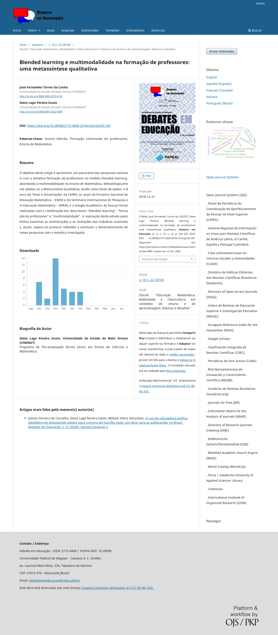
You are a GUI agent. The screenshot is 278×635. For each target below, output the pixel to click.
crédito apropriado (182, 354)
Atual (51, 30)
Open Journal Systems (222, 177)
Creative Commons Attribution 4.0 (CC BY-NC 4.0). (117, 588)
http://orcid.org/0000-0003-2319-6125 (41, 96)
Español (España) (219, 84)
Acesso (260, 3)
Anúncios (158, 30)
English (211, 77)
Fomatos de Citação (155, 259)
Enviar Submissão (221, 51)
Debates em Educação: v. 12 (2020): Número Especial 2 (68, 427)
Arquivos (67, 30)
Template (112, 30)
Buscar (255, 30)
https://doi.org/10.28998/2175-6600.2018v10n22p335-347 (69, 126)
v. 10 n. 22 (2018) (59, 45)
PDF (148, 176)
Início (17, 30)
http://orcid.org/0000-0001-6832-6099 (41, 111)
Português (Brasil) (219, 103)
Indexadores (135, 30)
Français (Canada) (219, 90)
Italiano (211, 97)
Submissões (90, 30)
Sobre (32, 30)
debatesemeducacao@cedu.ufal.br (54, 580)
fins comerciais (176, 371)
